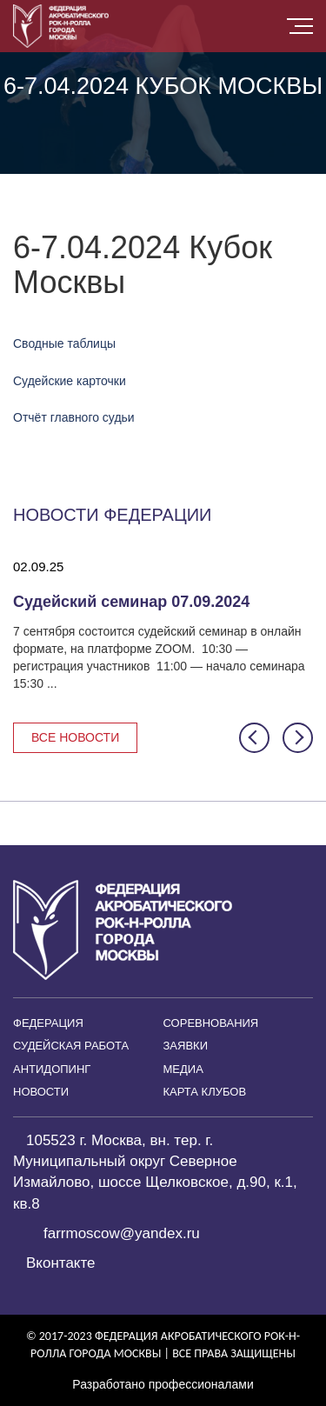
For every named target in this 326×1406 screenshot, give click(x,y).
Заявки (186, 1045)
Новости (41, 1091)
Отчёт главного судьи (74, 417)
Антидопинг (51, 1069)
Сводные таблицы (64, 343)
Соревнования (211, 1023)
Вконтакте (61, 1263)
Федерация (48, 1023)
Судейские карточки (69, 381)
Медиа (183, 1069)
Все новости (75, 737)
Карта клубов (205, 1091)
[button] (254, 738)
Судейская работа (71, 1045)
